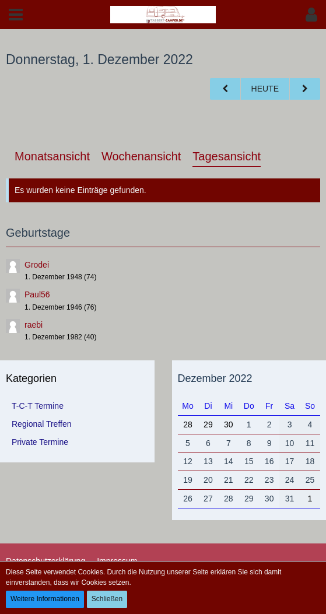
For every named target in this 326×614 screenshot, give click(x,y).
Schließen (107, 599)
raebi (33, 324)
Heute (265, 88)
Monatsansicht (52, 156)
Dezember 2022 (215, 378)
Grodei (36, 264)
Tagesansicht (226, 156)
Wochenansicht (141, 156)
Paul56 (37, 294)
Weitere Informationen (44, 599)
